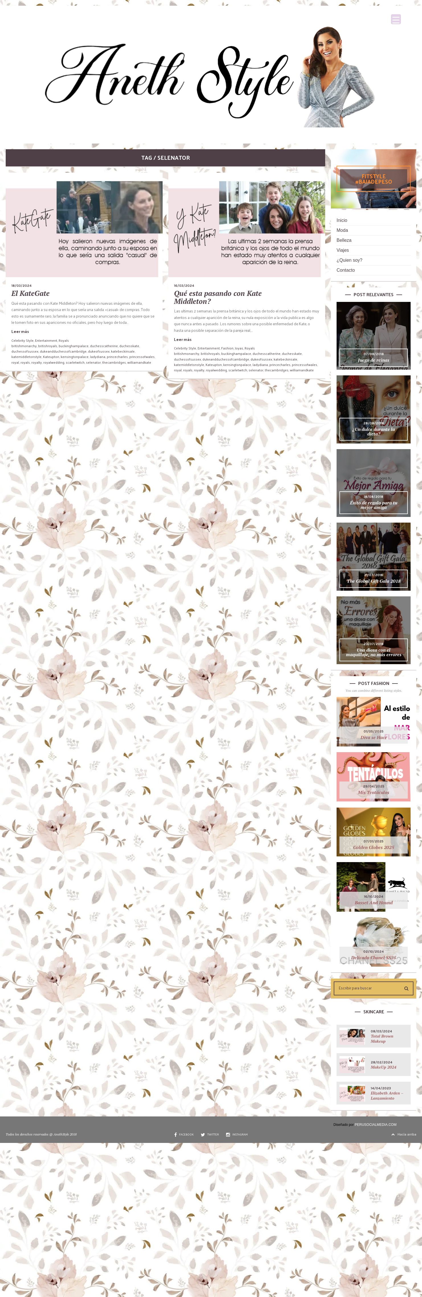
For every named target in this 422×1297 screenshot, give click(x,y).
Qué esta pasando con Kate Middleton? (218, 297)
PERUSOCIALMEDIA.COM (376, 1125)
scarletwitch (75, 362)
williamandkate (139, 362)
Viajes (343, 250)
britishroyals (47, 346)
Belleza (344, 240)
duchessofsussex (24, 351)
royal (15, 362)
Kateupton (51, 356)
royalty (36, 362)
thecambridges (114, 362)
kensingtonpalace (75, 356)
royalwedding (53, 362)
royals (25, 362)
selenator (93, 362)
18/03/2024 (21, 286)
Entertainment (46, 340)
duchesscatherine (104, 346)
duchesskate (129, 346)
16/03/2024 (184, 286)
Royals (64, 340)
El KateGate (30, 293)
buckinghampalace (74, 346)
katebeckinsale (123, 351)
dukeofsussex (99, 351)
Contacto (346, 270)
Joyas (239, 348)
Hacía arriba (403, 1134)
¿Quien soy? (349, 260)
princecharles (117, 356)
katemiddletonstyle (26, 356)
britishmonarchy (24, 346)
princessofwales (142, 356)
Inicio (342, 220)
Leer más (20, 331)
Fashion (227, 348)
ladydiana (97, 356)
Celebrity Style (22, 340)
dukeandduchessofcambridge (63, 351)
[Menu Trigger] (396, 19)
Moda (342, 230)
